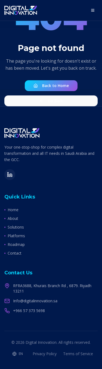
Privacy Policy (45, 353)
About (11, 218)
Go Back (51, 100)
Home (11, 209)
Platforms (14, 235)
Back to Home (51, 85)
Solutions (14, 227)
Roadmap (14, 244)
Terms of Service (78, 353)
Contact (12, 253)
